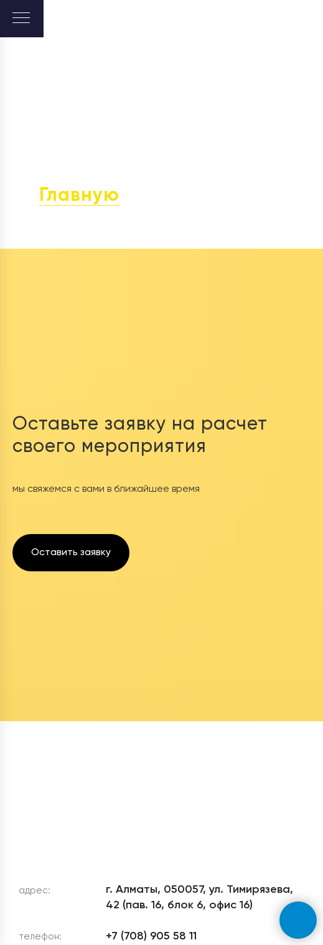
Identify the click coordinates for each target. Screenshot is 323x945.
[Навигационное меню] (21, 18)
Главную (79, 196)
